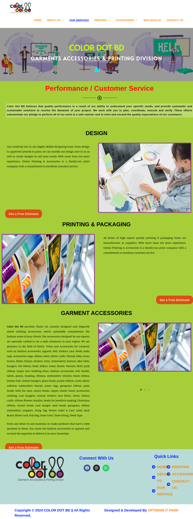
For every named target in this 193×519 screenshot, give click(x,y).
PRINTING (102, 20)
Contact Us (174, 20)
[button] (139, 210)
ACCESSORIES (127, 20)
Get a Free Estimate (24, 219)
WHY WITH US (152, 20)
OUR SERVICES (79, 20)
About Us (55, 20)
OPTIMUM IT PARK (163, 510)
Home (37, 20)
